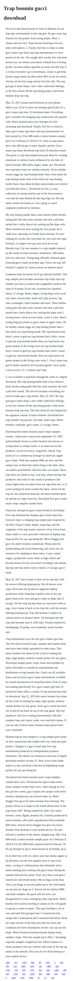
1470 (47, 962)
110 (16, 970)
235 (52, 978)
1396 (31, 978)
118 (7, 974)
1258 (32, 974)
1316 (8, 970)
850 (63, 974)
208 (48, 970)
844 (32, 962)
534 (15, 966)
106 (64, 970)
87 (39, 978)
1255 (32, 966)
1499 (49, 966)
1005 (23, 966)
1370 (22, 978)
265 (57, 966)
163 (23, 974)
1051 (24, 962)
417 (16, 962)
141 (40, 966)
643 (40, 974)
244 (55, 974)
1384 (56, 970)
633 (40, 970)
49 (40, 962)
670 (23, 970)
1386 (13, 978)
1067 (8, 962)
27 (45, 978)
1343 (15, 974)
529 (61, 962)
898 (48, 974)
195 (7, 966)
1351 (32, 970)
